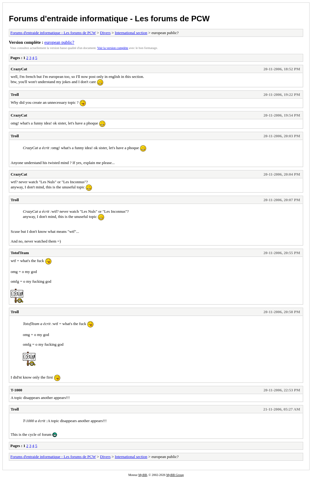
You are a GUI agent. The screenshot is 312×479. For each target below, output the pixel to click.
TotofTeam (20, 252)
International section (131, 32)
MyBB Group (175, 475)
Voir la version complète (112, 48)
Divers (105, 32)
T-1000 (16, 390)
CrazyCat (19, 69)
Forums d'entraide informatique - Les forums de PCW (109, 18)
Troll (15, 94)
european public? (59, 42)
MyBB (142, 475)
